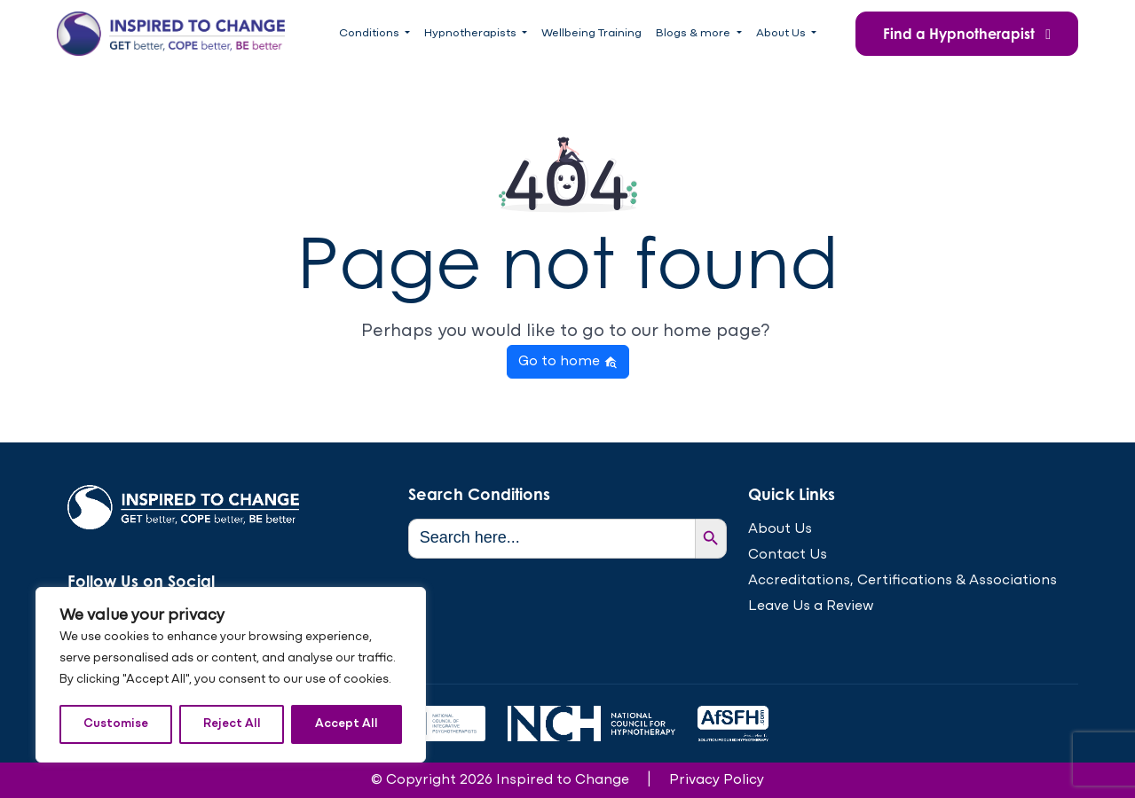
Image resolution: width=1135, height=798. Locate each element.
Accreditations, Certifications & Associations (902, 581)
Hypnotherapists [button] (471, 33)
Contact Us (787, 555)
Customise (115, 724)
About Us (780, 529)
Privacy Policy (716, 780)
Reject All (232, 724)
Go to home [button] (568, 362)
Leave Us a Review (811, 606)
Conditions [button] (370, 33)
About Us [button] (782, 33)
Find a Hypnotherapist (967, 34)
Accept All (346, 724)
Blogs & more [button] (694, 33)
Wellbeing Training (591, 33)
